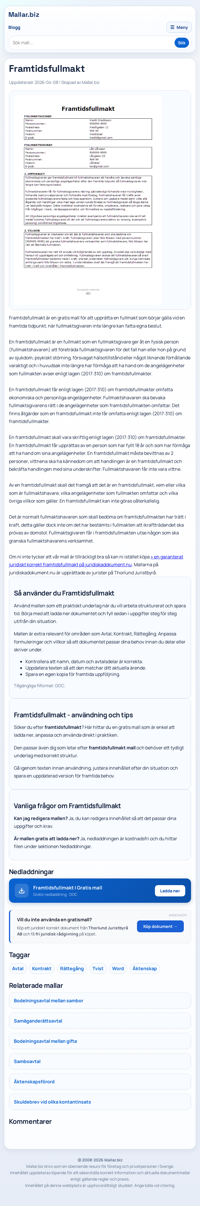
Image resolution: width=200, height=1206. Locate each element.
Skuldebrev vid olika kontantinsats (52, 1102)
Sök (182, 42)
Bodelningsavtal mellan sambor (48, 1000)
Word (118, 968)
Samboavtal (27, 1061)
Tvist (97, 968)
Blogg (14, 27)
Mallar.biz (23, 14)
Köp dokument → (160, 926)
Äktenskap (145, 968)
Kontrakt (41, 968)
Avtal (17, 968)
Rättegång (72, 968)
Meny (179, 27)
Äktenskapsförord (34, 1081)
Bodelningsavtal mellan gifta (45, 1041)
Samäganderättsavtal (38, 1021)
